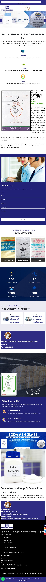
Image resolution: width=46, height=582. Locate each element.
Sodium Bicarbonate (9, 545)
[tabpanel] (12, 318)
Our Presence (33, 573)
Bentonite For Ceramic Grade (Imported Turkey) (14, 552)
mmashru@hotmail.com (7, 560)
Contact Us (40, 573)
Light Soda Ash (7, 540)
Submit (23, 219)
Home (4, 573)
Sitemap (26, 573)
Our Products (20, 573)
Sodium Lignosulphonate (10, 549)
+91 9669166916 (7, 347)
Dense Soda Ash (8, 542)
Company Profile (11, 573)
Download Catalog (23, 3)
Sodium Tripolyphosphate (10, 547)
